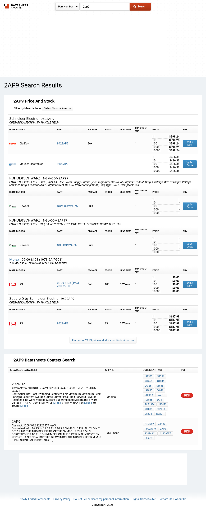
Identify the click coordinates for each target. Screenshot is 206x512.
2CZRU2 (149, 395)
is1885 (148, 409)
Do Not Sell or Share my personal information (101, 499)
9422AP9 (62, 143)
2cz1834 (150, 404)
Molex (14, 259)
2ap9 (160, 399)
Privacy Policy (62, 499)
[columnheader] (55, 370)
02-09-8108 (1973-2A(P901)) (68, 284)
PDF (187, 395)
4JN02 (161, 424)
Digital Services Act (143, 499)
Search (139, 6)
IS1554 (87, 402)
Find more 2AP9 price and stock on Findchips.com (103, 340)
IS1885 (148, 390)
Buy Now (189, 143)
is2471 (160, 413)
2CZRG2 (161, 409)
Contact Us (165, 499)
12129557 (165, 433)
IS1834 (160, 381)
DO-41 (160, 390)
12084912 (150, 433)
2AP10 (161, 395)
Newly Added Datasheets (35, 499)
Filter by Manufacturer (27, 108)
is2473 (163, 404)
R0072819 (150, 428)
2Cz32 (148, 413)
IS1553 (57, 402)
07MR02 (149, 424)
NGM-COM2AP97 (68, 206)
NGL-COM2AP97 (67, 245)
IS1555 (23, 405)
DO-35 (148, 385)
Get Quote (189, 164)
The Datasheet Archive (16, 6)
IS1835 (159, 385)
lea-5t (149, 438)
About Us (180, 499)
